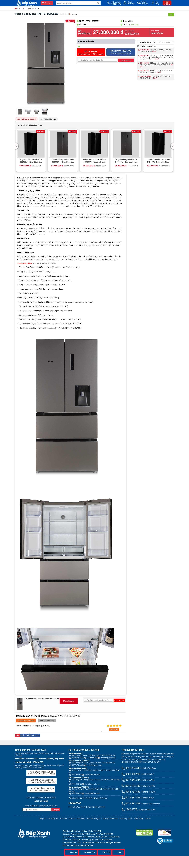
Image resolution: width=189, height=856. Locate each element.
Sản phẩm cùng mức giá (26, 119)
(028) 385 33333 (76, 758)
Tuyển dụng (138, 819)
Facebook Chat (87, 852)
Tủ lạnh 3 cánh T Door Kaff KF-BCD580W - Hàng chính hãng (30, 161)
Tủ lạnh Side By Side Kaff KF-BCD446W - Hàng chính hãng (63, 161)
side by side (35, 735)
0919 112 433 (144, 63)
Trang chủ (19, 9)
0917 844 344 (144, 70)
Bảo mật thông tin (93, 819)
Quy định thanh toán (110, 819)
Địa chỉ (118, 852)
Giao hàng (81, 819)
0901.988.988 (144, 50)
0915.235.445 (131, 768)
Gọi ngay (71, 852)
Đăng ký (56, 810)
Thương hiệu (30, 8)
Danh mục (47, 3)
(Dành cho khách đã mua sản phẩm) (41, 773)
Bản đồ (154, 51)
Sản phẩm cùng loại (48, 119)
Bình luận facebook (47, 720)
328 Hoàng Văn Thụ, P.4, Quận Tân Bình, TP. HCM (92, 763)
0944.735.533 (144, 55)
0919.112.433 (131, 785)
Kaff (38, 8)
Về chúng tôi (53, 819)
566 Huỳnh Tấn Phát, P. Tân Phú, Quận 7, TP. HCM (92, 755)
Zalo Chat (104, 852)
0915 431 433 (41, 801)
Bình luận (73, 14)
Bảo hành (63, 819)
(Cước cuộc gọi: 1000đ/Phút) (41, 789)
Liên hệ (148, 819)
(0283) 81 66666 (145, 76)
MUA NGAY (68, 701)
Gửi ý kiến (114, 729)
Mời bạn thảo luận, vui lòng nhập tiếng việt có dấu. (60, 728)
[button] (17, 146)
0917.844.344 (131, 779)
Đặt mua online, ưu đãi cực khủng (91, 52)
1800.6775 (129, 809)
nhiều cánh (25, 735)
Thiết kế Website (88, 843)
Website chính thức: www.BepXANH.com (78, 845)
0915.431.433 (131, 797)
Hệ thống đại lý (126, 819)
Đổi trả (72, 819)
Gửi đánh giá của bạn (26, 720)
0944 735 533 (75, 793)
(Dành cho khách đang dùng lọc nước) (41, 781)
